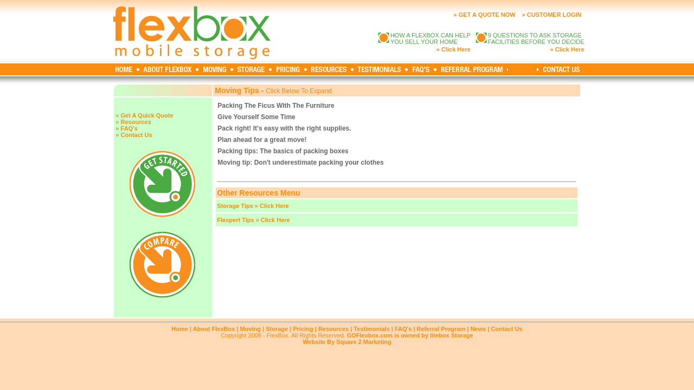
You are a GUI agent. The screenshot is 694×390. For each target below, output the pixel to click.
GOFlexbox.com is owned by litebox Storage (410, 335)
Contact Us (507, 329)
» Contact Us (133, 135)
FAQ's (403, 329)
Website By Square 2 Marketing (347, 342)
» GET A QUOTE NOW (485, 14)
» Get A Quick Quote (144, 115)
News (478, 329)
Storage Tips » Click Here (252, 206)
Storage (277, 329)
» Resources (133, 122)
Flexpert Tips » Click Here (253, 220)
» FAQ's (126, 128)
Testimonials (371, 329)
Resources (333, 329)
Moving (250, 329)
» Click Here (453, 49)
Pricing (303, 329)
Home (179, 329)
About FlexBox (214, 329)
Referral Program (441, 329)
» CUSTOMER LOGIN (552, 14)
